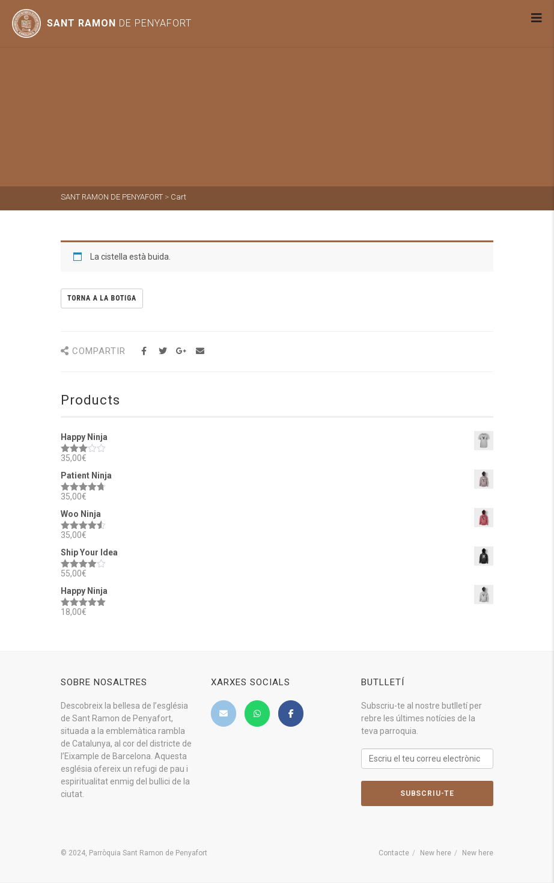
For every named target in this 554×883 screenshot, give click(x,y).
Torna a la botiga (101, 298)
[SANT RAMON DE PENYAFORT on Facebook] (290, 713)
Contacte (394, 853)
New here (435, 853)
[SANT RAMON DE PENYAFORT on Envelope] (223, 713)
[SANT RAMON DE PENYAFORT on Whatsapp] (257, 713)
